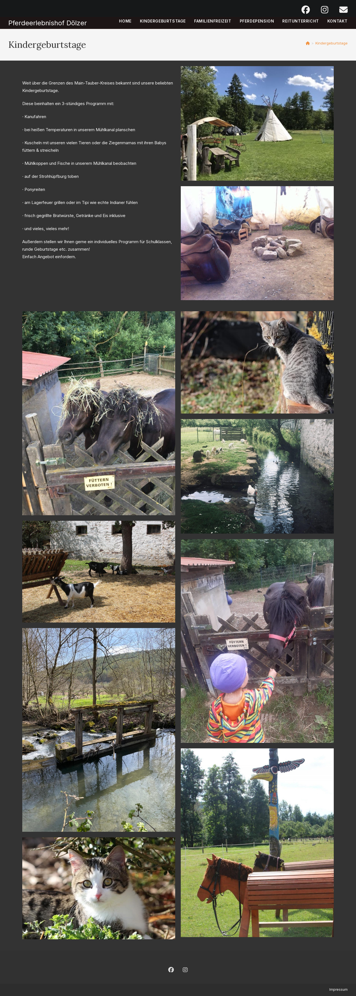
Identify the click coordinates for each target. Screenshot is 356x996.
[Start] (308, 43)
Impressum (338, 989)
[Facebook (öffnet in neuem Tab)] (305, 10)
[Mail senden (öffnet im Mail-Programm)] (341, 10)
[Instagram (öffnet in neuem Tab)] (324, 10)
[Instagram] (185, 969)
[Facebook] (171, 969)
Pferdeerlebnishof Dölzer (47, 23)
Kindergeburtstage (331, 43)
